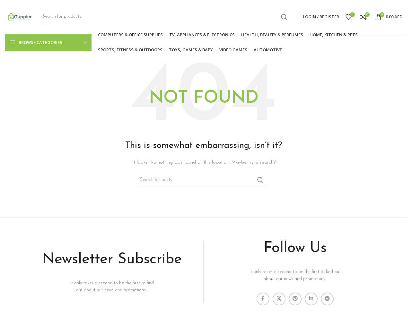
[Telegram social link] (327, 299)
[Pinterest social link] (295, 299)
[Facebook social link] (263, 299)
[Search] (167, 17)
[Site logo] (20, 16)
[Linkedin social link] (311, 299)
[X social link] (279, 299)
